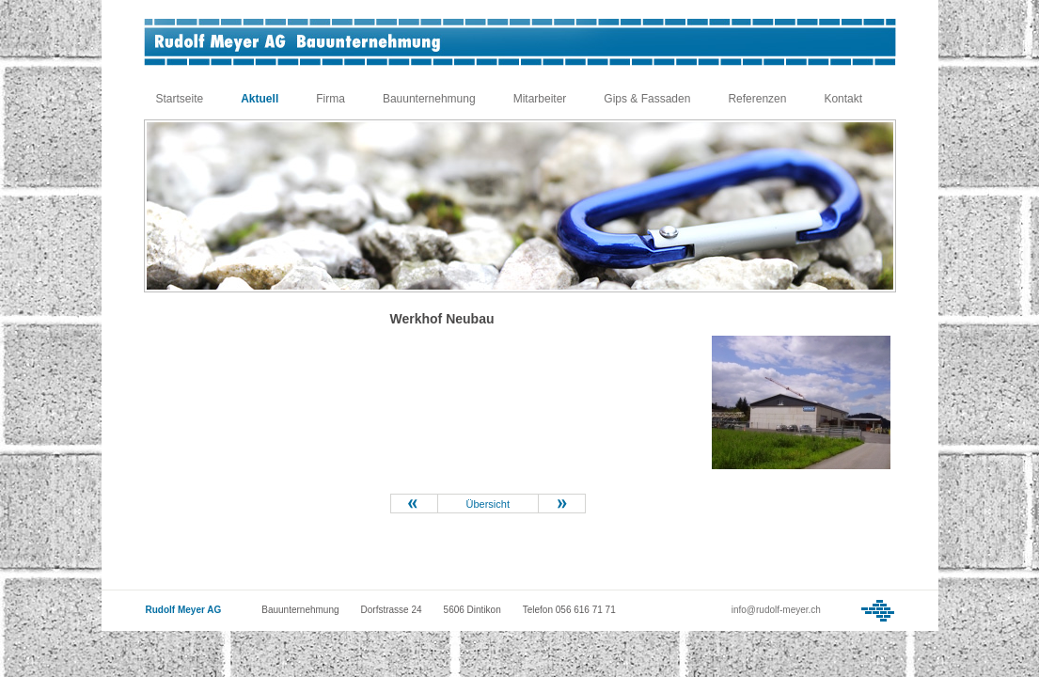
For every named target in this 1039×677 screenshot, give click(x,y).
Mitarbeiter (540, 98)
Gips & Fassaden (647, 98)
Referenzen (757, 98)
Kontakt (843, 98)
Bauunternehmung (429, 98)
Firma (330, 98)
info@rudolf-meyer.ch (776, 610)
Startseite (180, 98)
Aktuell (259, 98)
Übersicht (488, 504)
